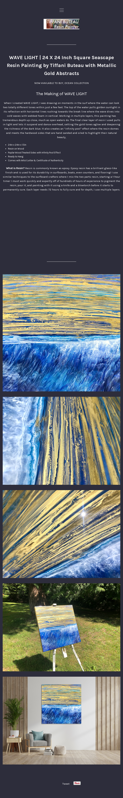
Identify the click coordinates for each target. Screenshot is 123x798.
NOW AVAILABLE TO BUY (48, 83)
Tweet (66, 783)
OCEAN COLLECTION (77, 83)
